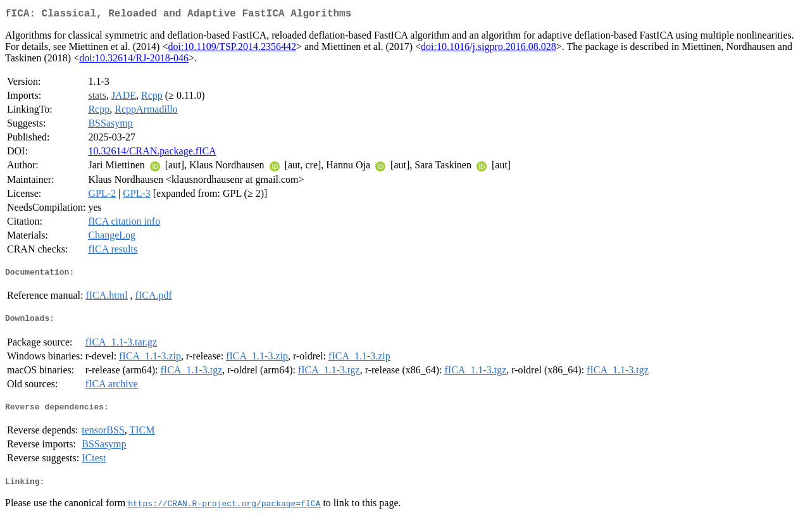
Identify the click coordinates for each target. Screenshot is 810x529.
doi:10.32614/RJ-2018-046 (134, 60)
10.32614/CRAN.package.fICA (152, 153)
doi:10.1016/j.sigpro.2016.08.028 (488, 49)
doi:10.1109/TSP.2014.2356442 (232, 49)
